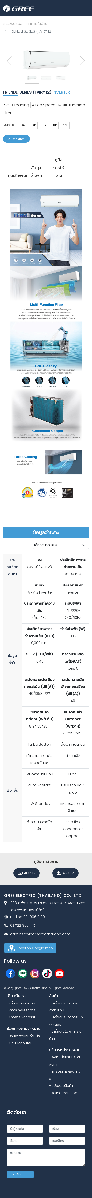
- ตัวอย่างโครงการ (21, 1010)
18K (54, 125)
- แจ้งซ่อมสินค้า (61, 1085)
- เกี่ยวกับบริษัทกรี (21, 1003)
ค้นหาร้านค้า (16, 139)
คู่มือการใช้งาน (58, 167)
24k (65, 125)
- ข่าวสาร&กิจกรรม (21, 1017)
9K (24, 125)
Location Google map (30, 948)
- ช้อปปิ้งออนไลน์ (20, 1043)
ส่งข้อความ (20, 1174)
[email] (25, 1141)
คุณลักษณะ (16, 175)
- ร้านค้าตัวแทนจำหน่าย (24, 1036)
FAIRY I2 (26, 873)
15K (44, 125)
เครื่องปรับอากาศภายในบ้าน (25, 23)
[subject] (67, 1129)
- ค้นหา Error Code (64, 1092)
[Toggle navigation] (82, 8)
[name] (25, 1129)
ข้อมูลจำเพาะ (36, 171)
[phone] (67, 1141)
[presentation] (9, 61)
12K (33, 125)
